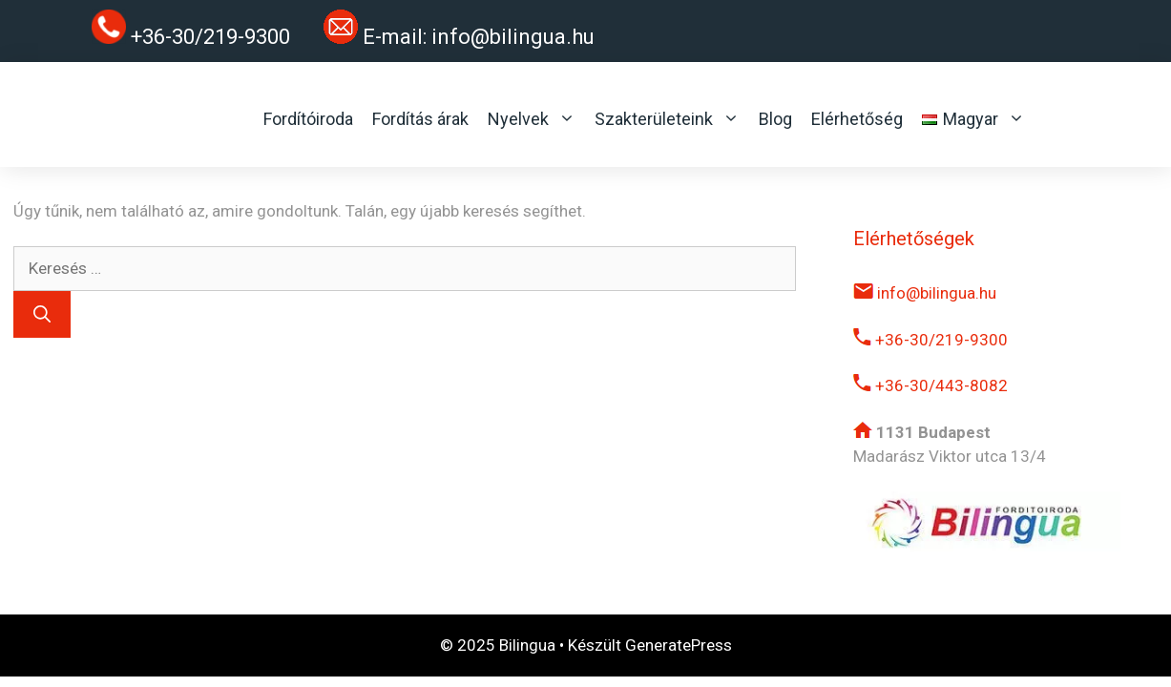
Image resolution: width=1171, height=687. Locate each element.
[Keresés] (42, 314)
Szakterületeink (667, 119)
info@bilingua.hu (513, 37)
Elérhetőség (857, 119)
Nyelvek (531, 119)
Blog (775, 119)
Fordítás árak (420, 119)
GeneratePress (678, 645)
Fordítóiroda (308, 119)
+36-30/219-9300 (930, 339)
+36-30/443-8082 (930, 385)
